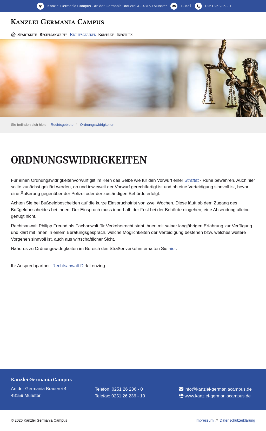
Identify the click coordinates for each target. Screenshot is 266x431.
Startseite (27, 34)
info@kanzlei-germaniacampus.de (217, 389)
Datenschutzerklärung (237, 420)
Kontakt (106, 34)
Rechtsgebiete (83, 34)
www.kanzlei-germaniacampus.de (217, 395)
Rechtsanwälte (53, 34)
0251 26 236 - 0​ (127, 389)
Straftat (191, 180)
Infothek (124, 34)
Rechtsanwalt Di (68, 265)
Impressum (205, 420)
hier (172, 248)
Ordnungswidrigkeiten (97, 125)
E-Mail (186, 6)
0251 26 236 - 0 (218, 6)
